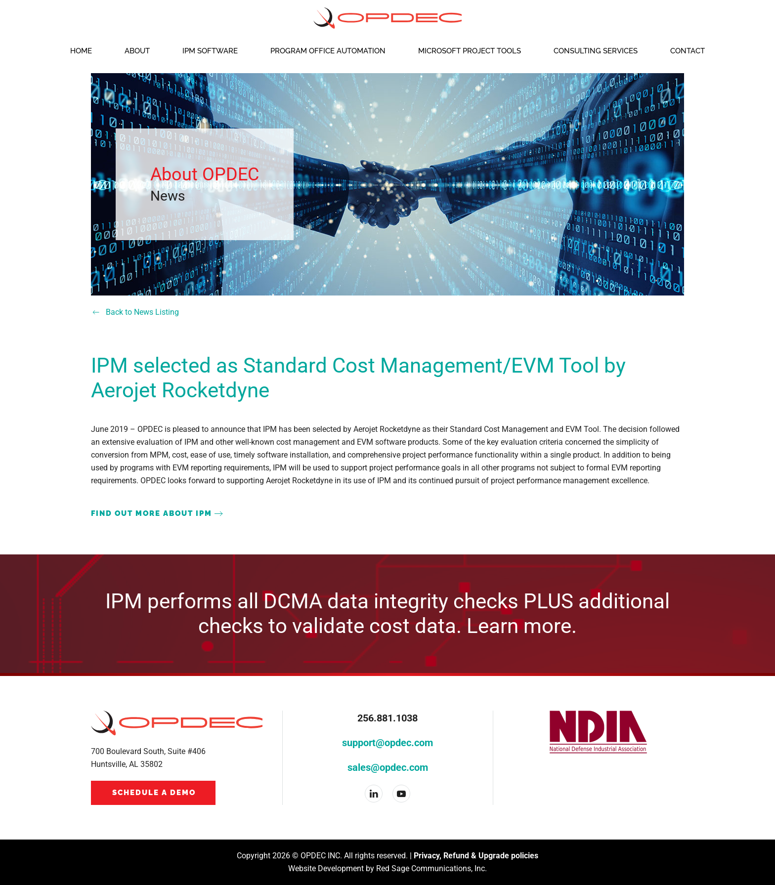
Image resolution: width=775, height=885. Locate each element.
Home (81, 50)
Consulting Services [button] (596, 50)
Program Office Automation (328, 50)
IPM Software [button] (210, 50)
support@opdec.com (387, 743)
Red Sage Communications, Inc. (431, 868)
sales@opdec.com (387, 767)
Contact (687, 50)
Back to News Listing (135, 312)
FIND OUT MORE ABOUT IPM (151, 513)
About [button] (137, 50)
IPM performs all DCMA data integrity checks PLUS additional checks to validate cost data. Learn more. (387, 613)
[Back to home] (387, 18)
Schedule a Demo (154, 792)
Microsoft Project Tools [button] (469, 50)
